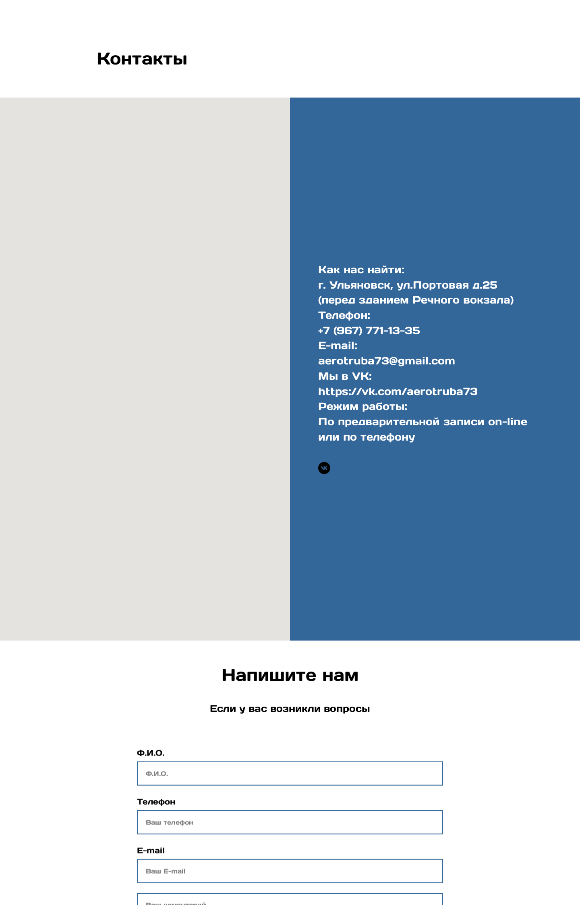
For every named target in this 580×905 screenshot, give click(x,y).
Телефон (156, 805)
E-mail (151, 854)
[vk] (324, 468)
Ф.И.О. (150, 756)
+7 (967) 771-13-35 (369, 330)
